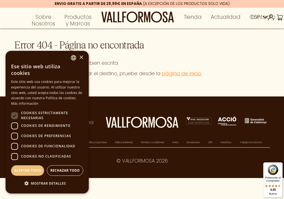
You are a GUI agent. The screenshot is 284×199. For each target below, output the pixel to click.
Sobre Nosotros (43, 21)
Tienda (193, 18)
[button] (47, 183)
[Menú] (280, 165)
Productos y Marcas (78, 21)
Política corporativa (97, 142)
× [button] (81, 58)
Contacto (262, 18)
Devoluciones (193, 142)
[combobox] (73, 58)
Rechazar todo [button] (65, 170)
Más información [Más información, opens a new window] (24, 103)
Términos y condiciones (152, 142)
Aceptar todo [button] (27, 170)
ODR (210, 142)
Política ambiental (123, 142)
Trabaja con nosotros (251, 142)
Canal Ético (226, 142)
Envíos (176, 142)
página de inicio (181, 73)
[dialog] (47, 122)
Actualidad (225, 18)
